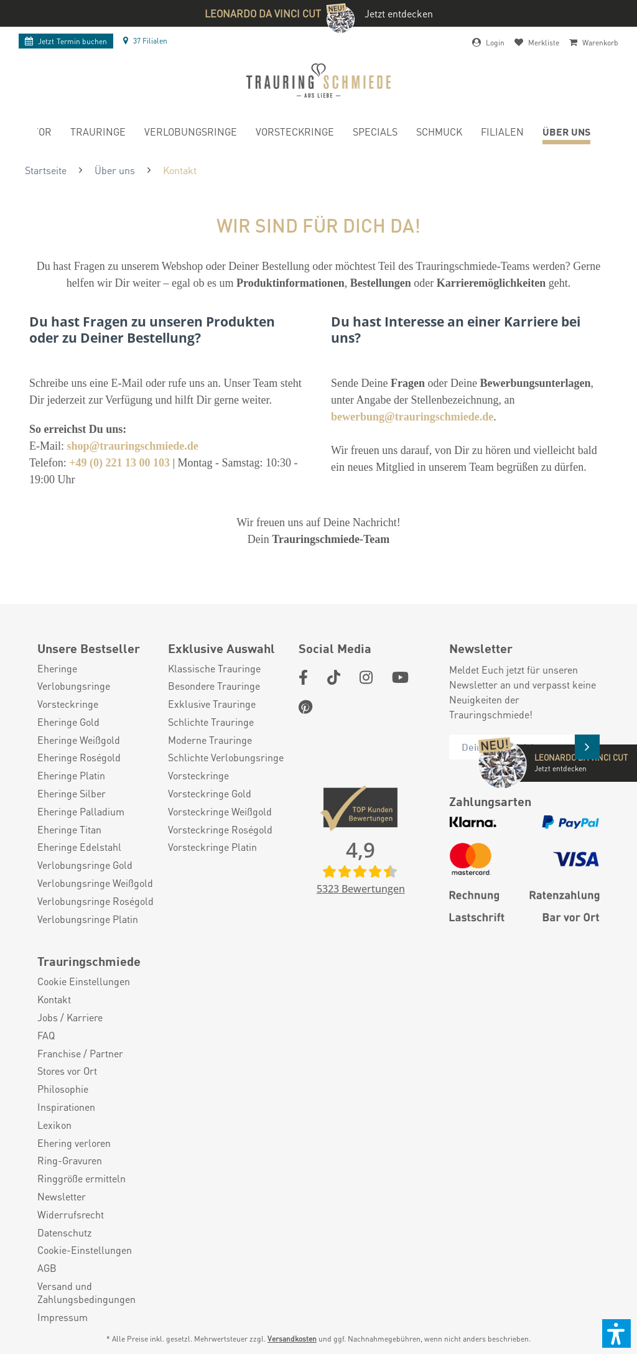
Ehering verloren (74, 1143)
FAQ (46, 1035)
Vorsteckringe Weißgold (220, 811)
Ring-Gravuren (69, 1160)
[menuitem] (98, 133)
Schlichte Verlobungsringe (226, 757)
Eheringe (57, 668)
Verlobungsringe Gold (85, 865)
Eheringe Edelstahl (79, 847)
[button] (616, 1333)
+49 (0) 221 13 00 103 (119, 463)
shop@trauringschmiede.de (132, 446)
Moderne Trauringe (210, 740)
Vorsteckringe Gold (209, 793)
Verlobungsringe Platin (87, 919)
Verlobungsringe (73, 686)
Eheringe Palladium (80, 811)
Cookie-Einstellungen (84, 1250)
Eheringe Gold (68, 722)
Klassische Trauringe (214, 668)
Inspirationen (66, 1107)
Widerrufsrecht (70, 1214)
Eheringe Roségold (79, 757)
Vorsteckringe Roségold (220, 829)
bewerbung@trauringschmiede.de (412, 416)
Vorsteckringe (67, 704)
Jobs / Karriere (70, 1017)
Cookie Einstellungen (83, 981)
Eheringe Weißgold (78, 740)
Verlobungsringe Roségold (95, 901)
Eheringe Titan (69, 829)
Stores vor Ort (67, 1071)
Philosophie (62, 1089)
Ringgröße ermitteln (81, 1178)
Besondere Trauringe (214, 686)
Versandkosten (292, 1338)
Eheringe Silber (71, 793)
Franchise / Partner (80, 1053)
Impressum (62, 1317)
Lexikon (54, 1125)
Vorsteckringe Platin (212, 847)
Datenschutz (64, 1232)
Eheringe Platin (71, 775)
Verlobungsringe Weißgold (95, 883)
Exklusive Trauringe (212, 704)
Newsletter (61, 1196)
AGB (47, 1268)
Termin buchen (66, 41)
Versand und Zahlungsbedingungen (86, 1292)
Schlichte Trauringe (211, 722)
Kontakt (54, 999)
